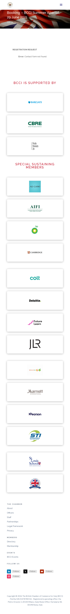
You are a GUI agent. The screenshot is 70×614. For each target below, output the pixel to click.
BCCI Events (12, 557)
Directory (11, 541)
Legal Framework (15, 526)
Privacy (10, 531)
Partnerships (12, 522)
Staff (9, 517)
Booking (24, 22)
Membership (12, 546)
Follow (16, 571)
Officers (10, 513)
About (10, 508)
